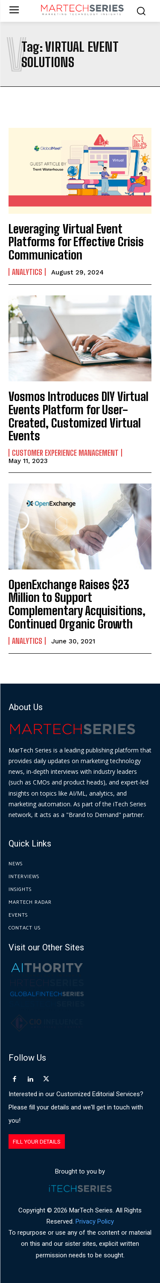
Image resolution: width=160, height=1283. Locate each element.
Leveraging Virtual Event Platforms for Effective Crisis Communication (76, 241)
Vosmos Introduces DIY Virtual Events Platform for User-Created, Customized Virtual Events (78, 416)
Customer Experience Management (65, 453)
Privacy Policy (95, 1221)
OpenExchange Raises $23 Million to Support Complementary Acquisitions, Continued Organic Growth (77, 604)
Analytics (27, 272)
